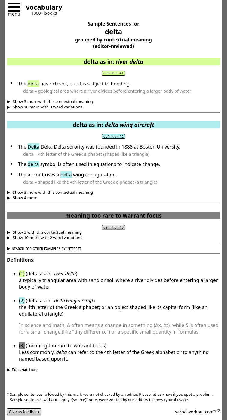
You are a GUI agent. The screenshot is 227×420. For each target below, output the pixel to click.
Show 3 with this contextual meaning (47, 232)
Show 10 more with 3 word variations (47, 107)
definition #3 (113, 227)
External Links (25, 369)
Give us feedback (24, 411)
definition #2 (113, 136)
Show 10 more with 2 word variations (47, 237)
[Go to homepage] (41, 8)
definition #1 (113, 73)
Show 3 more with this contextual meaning (52, 101)
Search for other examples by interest (46, 248)
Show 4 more (24, 197)
